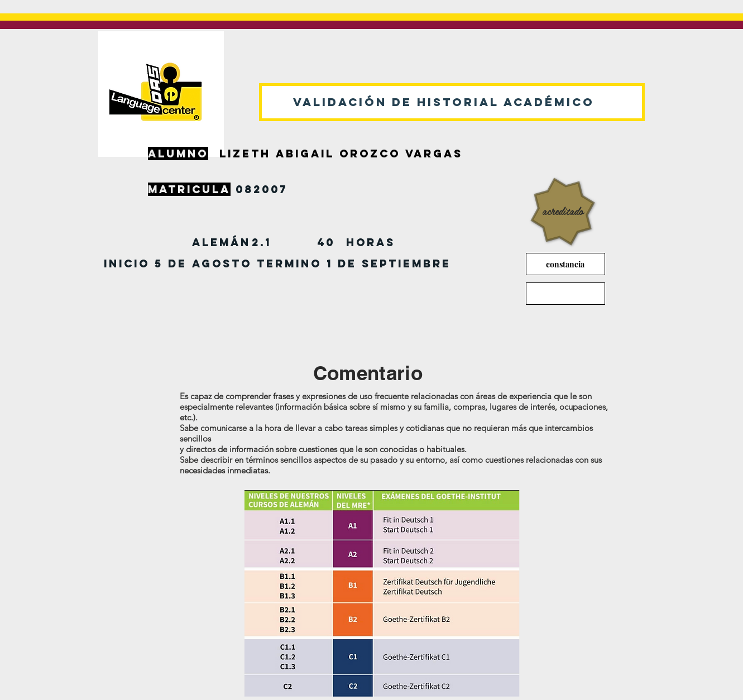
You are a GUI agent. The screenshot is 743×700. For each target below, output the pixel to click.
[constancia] (565, 264)
